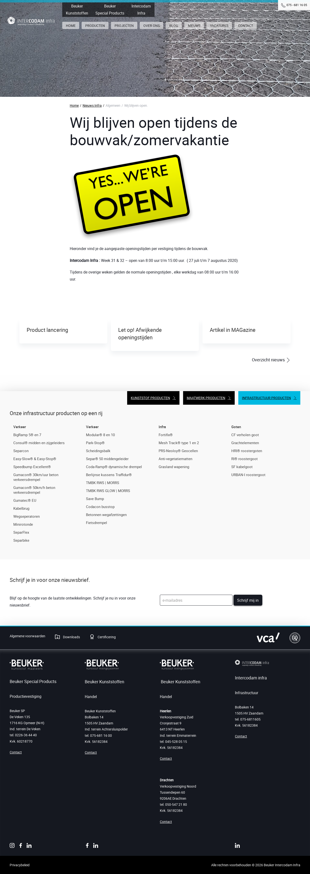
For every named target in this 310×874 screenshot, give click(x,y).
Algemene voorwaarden (27, 636)
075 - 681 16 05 (297, 5)
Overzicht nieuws (269, 360)
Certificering (106, 637)
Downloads (71, 637)
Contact (16, 752)
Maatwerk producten (206, 397)
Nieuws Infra (92, 105)
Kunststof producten (150, 397)
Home (74, 105)
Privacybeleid (20, 865)
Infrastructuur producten (266, 397)
